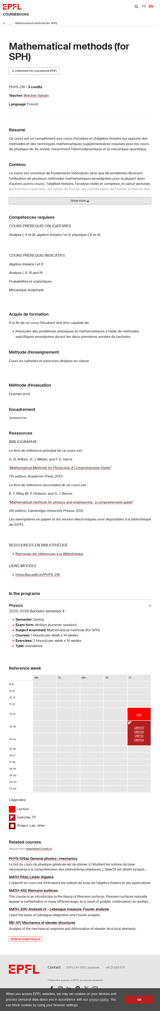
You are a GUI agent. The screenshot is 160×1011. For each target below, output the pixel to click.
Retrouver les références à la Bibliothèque (50, 554)
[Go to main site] (4, 23)
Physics (78, 608)
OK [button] (139, 999)
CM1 (139, 715)
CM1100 (139, 727)
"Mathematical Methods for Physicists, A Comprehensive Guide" (60, 467)
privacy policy (99, 999)
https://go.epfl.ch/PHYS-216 (38, 574)
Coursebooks (16, 14)
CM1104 (139, 740)
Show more (80, 201)
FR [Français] (144, 6)
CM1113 (139, 735)
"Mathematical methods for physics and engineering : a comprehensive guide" (71, 502)
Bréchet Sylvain (36, 95)
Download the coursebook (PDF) (34, 71)
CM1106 (139, 732)
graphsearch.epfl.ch (39, 849)
